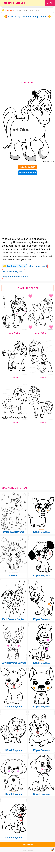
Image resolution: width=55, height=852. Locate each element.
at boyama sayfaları (13, 271)
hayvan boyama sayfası (15, 276)
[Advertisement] (27, 49)
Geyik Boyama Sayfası (13, 663)
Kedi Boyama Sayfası (13, 619)
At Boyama (14, 333)
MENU (50, 3)
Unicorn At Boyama (13, 532)
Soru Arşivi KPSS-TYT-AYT (14, 488)
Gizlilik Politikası (27, 851)
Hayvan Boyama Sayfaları (27, 10)
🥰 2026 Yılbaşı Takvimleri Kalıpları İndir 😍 (27, 16)
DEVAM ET (27, 844)
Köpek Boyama (13, 706)
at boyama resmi (38, 266)
